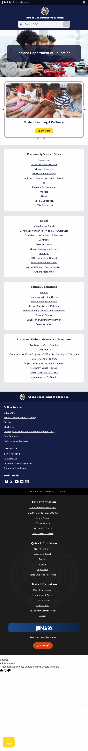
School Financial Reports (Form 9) (20, 417)
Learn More (44, 130)
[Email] (27, 481)
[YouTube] (17, 481)
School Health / (31, 310)
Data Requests (44, 244)
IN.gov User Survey (43, 549)
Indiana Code (42, 605)
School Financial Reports (44, 301)
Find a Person (42, 518)
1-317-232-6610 (12, 454)
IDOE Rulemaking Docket (44, 258)
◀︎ (4, 109)
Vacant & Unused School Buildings (44, 267)
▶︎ (86, 109)
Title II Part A (44, 372)
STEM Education (44, 205)
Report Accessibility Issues (43, 637)
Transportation (44, 324)
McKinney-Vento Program (44, 367)
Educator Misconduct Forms (44, 249)
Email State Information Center (43, 513)
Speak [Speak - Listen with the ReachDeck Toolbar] (42, 645)
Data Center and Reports (44, 164)
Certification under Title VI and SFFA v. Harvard (44, 230)
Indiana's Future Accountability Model (44, 178)
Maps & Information (42, 590)
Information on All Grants (44, 377)
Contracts (44, 239)
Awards (42, 616)
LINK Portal (9, 427)
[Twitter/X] (11, 481)
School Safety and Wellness (44, 306)
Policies (42, 559)
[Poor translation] (7, 670)
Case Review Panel (44, 226)
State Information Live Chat (42, 507)
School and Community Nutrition (44, 319)
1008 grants (44, 349)
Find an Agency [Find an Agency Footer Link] (43, 523)
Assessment (44, 160)
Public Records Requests (44, 262)
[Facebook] (6, 481)
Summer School (44, 315)
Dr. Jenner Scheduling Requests (19, 463)
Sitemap (43, 564)
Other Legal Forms (44, 271)
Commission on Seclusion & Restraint (44, 235)
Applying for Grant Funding (44, 345)
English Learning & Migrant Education (44, 363)
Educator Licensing (44, 169)
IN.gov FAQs (42, 569)
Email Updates (43, 600)
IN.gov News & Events (42, 595)
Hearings (44, 253)
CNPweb (8, 422)
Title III (54, 372)
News (44, 196)
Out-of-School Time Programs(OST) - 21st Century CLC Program (44, 354)
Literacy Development (44, 187)
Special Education (44, 200)
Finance (44, 292)
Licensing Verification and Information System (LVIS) (29, 431)
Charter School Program (44, 358)
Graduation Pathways (44, 173)
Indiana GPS (9, 413)
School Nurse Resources (52, 310)
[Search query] (43, 24)
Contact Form (10, 458)
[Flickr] (21, 481)
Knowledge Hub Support (16, 468)
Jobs (44, 182)
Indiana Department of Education (45, 17)
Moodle (44, 191)
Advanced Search (42, 554)
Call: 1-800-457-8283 (43, 528)
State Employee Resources (43, 574)
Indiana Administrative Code (43, 610)
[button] (85, 2)
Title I (33, 372)
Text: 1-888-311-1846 (42, 533)
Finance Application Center (44, 297)
